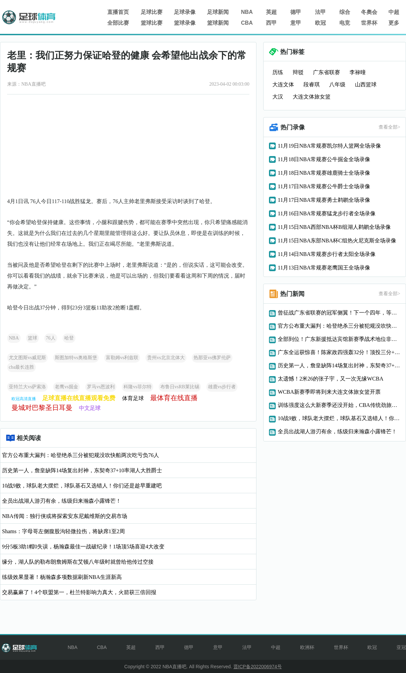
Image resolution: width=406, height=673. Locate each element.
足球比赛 (151, 12)
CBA (247, 23)
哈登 (69, 338)
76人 (50, 338)
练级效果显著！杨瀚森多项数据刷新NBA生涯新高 (62, 577)
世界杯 (369, 23)
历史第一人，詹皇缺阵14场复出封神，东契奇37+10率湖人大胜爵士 (82, 470)
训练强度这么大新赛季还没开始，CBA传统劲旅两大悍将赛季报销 (339, 405)
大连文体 (283, 84)
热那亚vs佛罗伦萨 (212, 357)
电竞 (344, 23)
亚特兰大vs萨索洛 (27, 386)
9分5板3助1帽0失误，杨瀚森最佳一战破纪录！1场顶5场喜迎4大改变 (83, 546)
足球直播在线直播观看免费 (78, 398)
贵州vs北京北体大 (165, 357)
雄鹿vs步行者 (222, 386)
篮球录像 (185, 23)
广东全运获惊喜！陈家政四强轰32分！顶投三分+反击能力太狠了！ (339, 352)
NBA (247, 12)
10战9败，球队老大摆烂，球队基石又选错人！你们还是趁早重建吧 (82, 486)
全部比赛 (118, 23)
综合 (344, 12)
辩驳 (298, 72)
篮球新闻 (218, 23)
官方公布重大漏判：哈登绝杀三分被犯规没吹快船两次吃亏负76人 (80, 455)
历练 (277, 72)
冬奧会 (369, 12)
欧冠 (320, 23)
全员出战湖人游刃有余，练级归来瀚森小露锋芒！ (61, 501)
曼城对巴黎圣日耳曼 (42, 407)
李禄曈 (357, 72)
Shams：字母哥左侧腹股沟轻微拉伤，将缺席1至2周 (63, 531)
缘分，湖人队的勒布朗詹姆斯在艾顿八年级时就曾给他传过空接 (78, 562)
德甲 (295, 12)
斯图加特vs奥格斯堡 (76, 357)
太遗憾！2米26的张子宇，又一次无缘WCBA (330, 379)
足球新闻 (218, 12)
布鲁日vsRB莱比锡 (179, 386)
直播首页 (118, 12)
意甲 (295, 23)
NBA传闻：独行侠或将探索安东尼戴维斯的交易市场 (64, 516)
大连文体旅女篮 (312, 97)
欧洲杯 (307, 647)
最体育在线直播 (174, 397)
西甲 (271, 23)
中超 (393, 12)
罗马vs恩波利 (101, 386)
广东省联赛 (326, 72)
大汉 (277, 97)
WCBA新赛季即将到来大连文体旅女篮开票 (329, 392)
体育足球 (133, 398)
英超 (271, 12)
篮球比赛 (151, 23)
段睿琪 (311, 84)
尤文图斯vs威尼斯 (27, 357)
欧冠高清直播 (24, 398)
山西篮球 (366, 84)
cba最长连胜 (21, 367)
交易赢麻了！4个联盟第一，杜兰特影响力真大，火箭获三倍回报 (79, 592)
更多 (393, 23)
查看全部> (389, 127)
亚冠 (401, 647)
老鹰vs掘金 (66, 386)
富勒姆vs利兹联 (122, 357)
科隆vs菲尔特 (137, 386)
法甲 (320, 12)
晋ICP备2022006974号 (257, 666)
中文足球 (89, 408)
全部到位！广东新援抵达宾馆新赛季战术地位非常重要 (339, 339)
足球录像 (185, 12)
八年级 (337, 84)
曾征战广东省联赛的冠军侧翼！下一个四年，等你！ (339, 313)
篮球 (32, 338)
